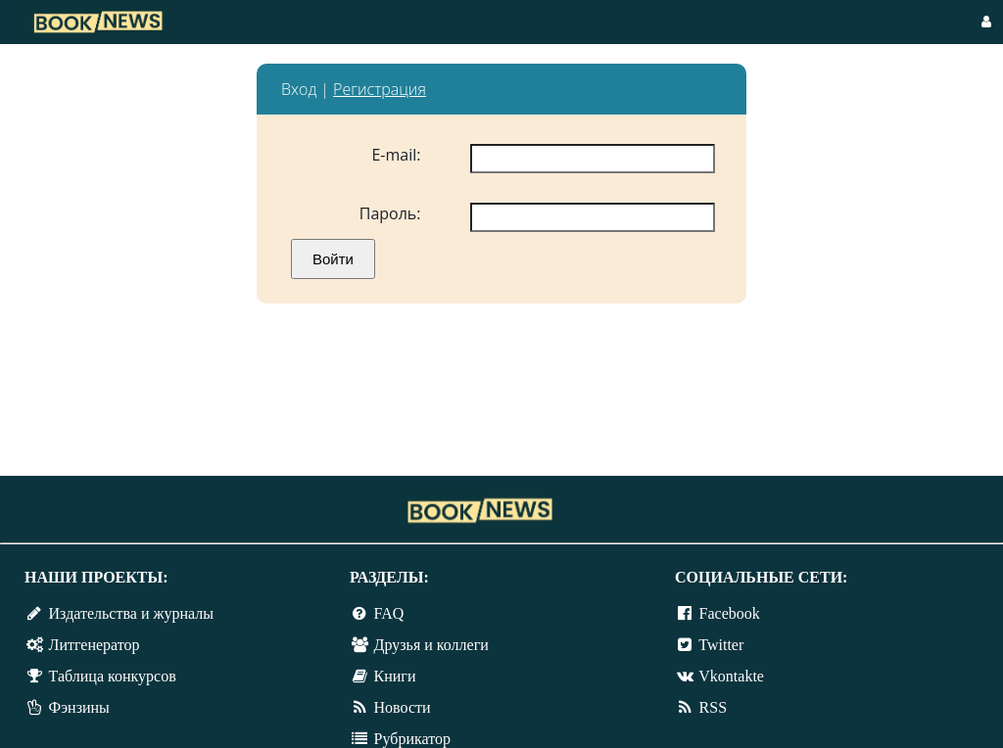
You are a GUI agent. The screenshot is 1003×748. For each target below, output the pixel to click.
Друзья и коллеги (431, 644)
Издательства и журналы (131, 613)
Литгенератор (94, 644)
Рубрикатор (412, 738)
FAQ (389, 613)
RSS (713, 707)
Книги (395, 676)
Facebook (729, 613)
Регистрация (379, 89)
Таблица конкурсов (112, 676)
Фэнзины (79, 707)
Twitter (720, 644)
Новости (402, 707)
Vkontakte (731, 676)
